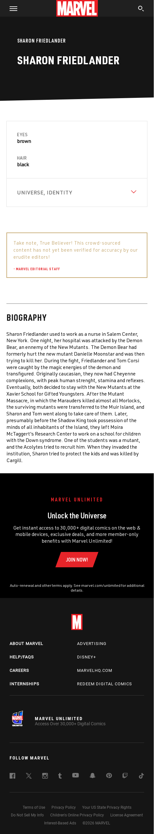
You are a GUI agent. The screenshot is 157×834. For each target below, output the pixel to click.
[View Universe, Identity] (77, 192)
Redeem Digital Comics (104, 683)
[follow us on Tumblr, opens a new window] (60, 777)
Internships (24, 683)
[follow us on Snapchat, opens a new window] (93, 776)
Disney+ (86, 657)
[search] (141, 9)
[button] (11, 8)
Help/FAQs (22, 657)
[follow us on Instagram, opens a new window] (45, 777)
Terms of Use (34, 807)
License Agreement (126, 815)
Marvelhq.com (94, 670)
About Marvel (26, 643)
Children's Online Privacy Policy (77, 815)
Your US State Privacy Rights (106, 807)
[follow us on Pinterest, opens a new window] (109, 776)
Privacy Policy (63, 807)
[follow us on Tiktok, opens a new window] (141, 777)
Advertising (91, 643)
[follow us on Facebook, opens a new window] (12, 777)
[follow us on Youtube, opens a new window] (75, 776)
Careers (19, 670)
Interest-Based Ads (60, 823)
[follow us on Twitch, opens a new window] (125, 777)
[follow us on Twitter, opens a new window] (29, 777)
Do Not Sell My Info (27, 815)
